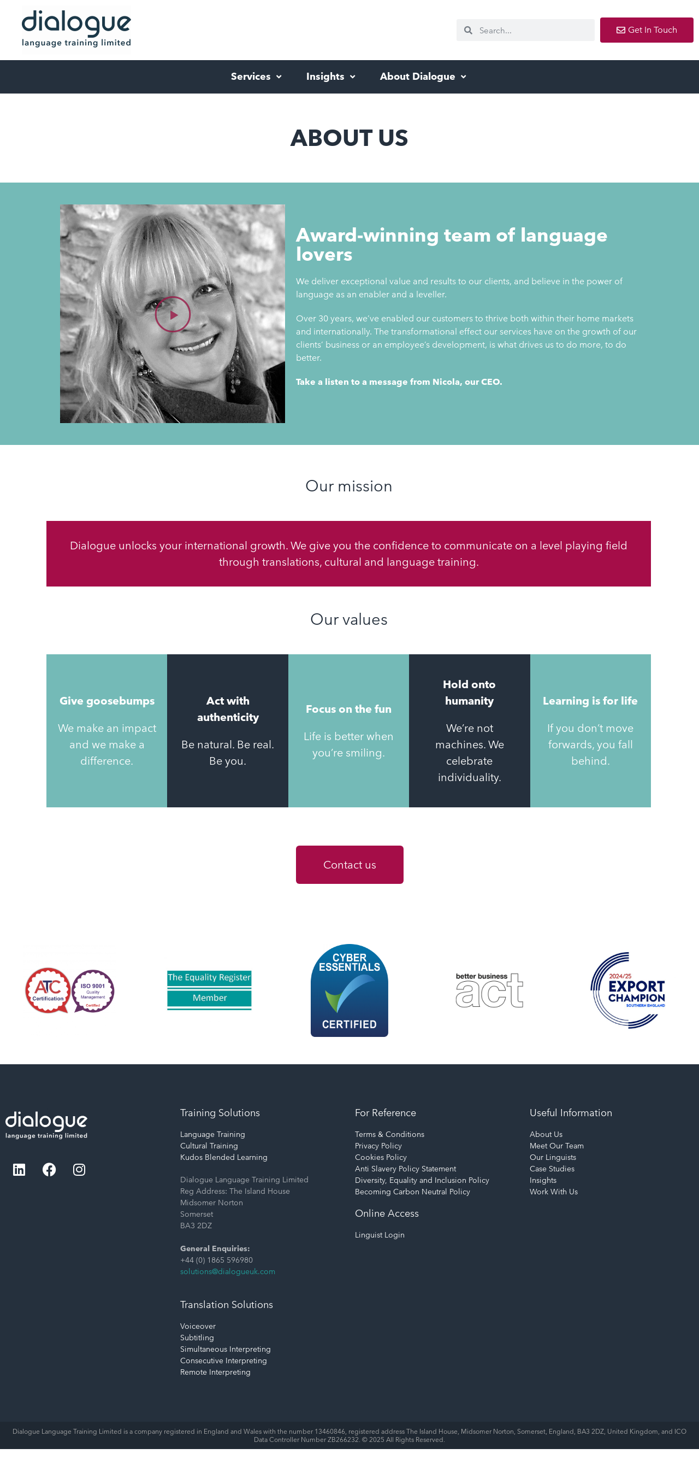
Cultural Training (209, 1146)
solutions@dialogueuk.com (227, 1271)
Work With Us (554, 1192)
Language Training (212, 1134)
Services (257, 76)
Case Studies (552, 1169)
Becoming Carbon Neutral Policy (412, 1192)
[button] (173, 313)
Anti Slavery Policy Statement (405, 1169)
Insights (332, 76)
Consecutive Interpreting (223, 1360)
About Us (546, 1134)
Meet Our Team (557, 1146)
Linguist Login (380, 1235)
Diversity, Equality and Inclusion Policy (422, 1180)
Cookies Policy (381, 1157)
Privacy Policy (378, 1146)
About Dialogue (424, 76)
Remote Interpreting (215, 1372)
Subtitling (197, 1337)
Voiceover (198, 1326)
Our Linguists (553, 1157)
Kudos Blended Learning (224, 1157)
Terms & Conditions (389, 1134)
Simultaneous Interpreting (225, 1349)
